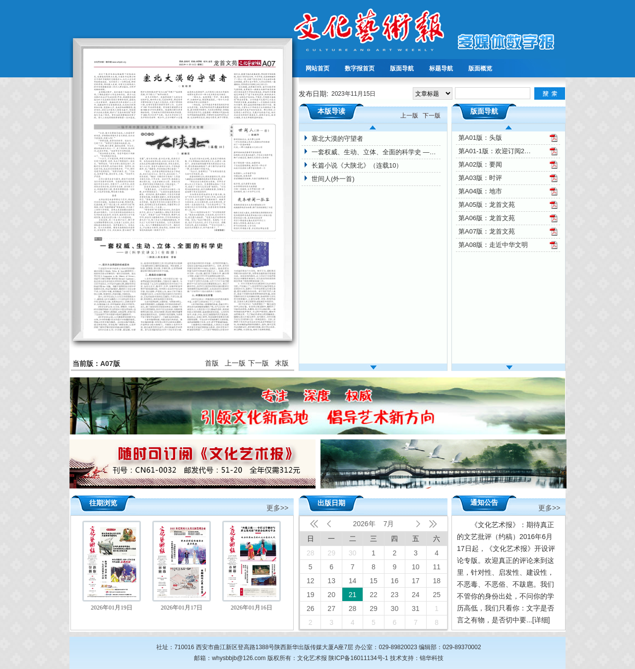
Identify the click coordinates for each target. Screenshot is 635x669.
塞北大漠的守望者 (337, 138)
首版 (212, 363)
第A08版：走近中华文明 (493, 244)
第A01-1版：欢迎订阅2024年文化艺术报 (495, 151)
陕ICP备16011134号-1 (358, 658)
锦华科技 (432, 658)
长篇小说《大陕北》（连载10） (357, 165)
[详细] (541, 620)
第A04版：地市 (480, 191)
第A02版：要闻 (480, 164)
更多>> (277, 507)
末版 (282, 363)
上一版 (235, 363)
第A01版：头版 (480, 137)
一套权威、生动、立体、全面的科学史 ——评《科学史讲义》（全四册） (376, 152)
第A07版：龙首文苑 (486, 231)
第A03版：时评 (480, 178)
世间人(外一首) (333, 178)
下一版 (258, 363)
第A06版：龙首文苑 (486, 218)
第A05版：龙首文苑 (486, 204)
